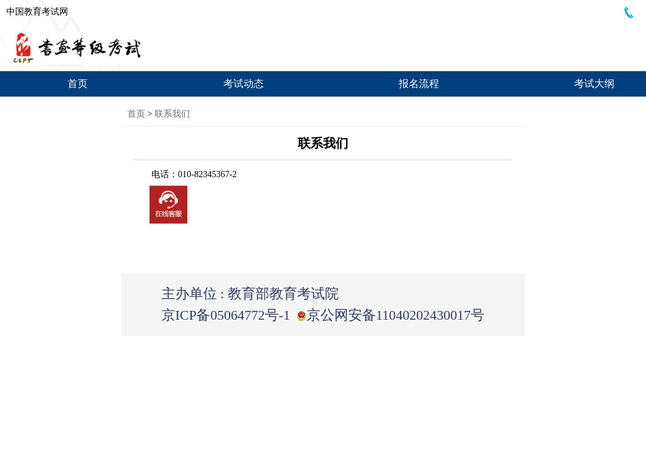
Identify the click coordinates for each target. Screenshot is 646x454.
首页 (78, 83)
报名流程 (419, 83)
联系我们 (172, 114)
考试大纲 (594, 83)
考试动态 (243, 83)
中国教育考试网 (37, 11)
